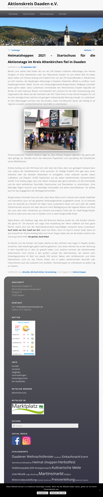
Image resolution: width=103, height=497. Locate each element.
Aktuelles (26, 272)
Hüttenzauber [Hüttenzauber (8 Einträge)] (21, 468)
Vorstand (16, 369)
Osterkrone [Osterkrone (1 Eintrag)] (47, 480)
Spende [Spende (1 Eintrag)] (85, 480)
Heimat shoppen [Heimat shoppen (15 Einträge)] (45, 462)
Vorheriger (14, 50)
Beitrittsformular (19, 392)
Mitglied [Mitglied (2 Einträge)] (67, 474)
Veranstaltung (50, 272)
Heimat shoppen (79, 272)
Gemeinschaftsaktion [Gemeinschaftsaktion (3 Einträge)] (22, 462)
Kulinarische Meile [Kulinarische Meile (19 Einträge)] (66, 467)
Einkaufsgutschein (20, 378)
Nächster (89, 50)
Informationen (47, 13)
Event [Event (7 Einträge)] (84, 457)
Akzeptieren (42, 493)
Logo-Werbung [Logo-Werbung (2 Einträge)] (32, 474)
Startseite (13, 13)
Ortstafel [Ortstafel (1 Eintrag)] (40, 480)
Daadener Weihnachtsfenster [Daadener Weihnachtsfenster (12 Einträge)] (33, 456)
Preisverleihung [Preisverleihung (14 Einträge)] (63, 479)
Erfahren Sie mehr (58, 493)
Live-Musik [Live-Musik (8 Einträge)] (18, 474)
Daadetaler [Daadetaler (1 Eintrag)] (57, 457)
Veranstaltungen (19, 375)
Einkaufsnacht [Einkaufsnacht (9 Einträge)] (71, 457)
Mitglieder (16, 372)
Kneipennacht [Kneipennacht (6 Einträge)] (43, 468)
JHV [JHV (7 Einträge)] (32, 468)
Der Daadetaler (18, 381)
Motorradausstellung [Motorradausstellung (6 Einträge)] (24, 479)
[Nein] (99, 490)
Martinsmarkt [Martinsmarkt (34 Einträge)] (51, 473)
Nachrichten (29, 13)
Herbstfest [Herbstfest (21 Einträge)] (66, 462)
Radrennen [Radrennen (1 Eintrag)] (79, 480)
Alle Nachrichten (37, 272)
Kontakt (62, 13)
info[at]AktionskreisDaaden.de (29, 306)
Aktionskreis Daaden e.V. (33, 3)
